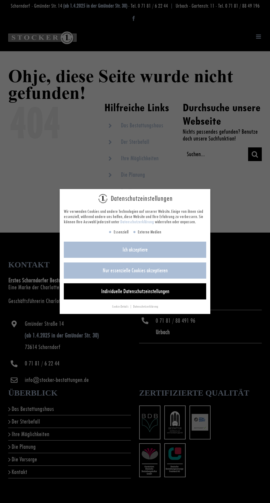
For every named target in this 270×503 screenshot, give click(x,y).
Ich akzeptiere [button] (135, 250)
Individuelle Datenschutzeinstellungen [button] (135, 292)
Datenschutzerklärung (137, 222)
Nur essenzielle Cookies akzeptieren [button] (135, 271)
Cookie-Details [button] (120, 307)
